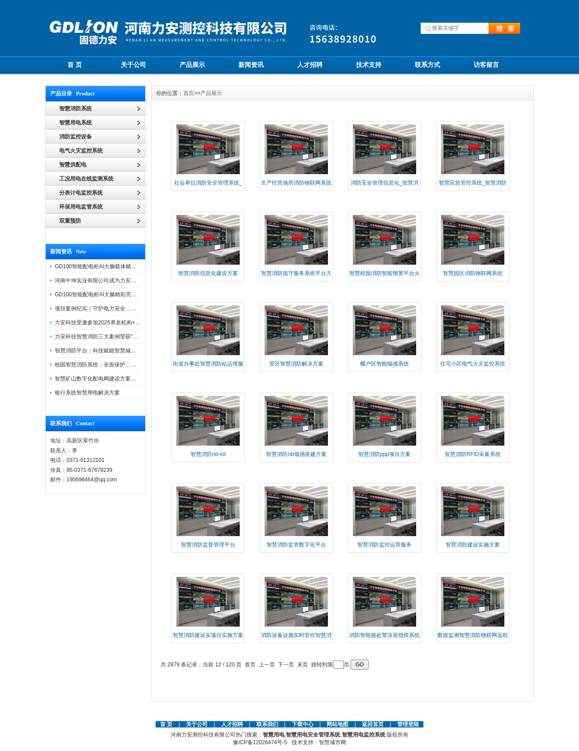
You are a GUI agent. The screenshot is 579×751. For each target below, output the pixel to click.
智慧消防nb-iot (208, 454)
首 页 (74, 64)
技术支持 (368, 64)
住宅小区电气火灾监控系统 (472, 364)
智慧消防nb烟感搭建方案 (296, 454)
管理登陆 (408, 724)
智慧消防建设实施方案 (473, 545)
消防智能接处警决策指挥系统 (384, 635)
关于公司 (133, 64)
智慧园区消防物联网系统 (473, 273)
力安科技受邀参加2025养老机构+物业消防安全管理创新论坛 (127, 322)
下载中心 (302, 724)
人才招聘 (310, 64)
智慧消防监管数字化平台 (296, 545)
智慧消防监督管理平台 (208, 545)
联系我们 (267, 724)
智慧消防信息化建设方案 (208, 273)
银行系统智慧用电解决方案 (87, 393)
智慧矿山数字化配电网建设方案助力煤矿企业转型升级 (120, 379)
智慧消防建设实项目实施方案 (208, 635)
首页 (188, 93)
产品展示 (192, 64)
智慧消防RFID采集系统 (473, 454)
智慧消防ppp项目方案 (384, 454)
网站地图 (337, 724)
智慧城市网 (332, 742)
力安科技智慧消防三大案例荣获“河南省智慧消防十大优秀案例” (130, 336)
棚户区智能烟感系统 (384, 364)
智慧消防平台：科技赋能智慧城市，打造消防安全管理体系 (125, 350)
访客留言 (486, 64)
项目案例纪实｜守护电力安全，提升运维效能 (109, 308)
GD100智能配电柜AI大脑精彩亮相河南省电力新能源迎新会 (125, 294)
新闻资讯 (251, 64)
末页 (302, 664)
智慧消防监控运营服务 (384, 545)
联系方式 (427, 64)
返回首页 (373, 724)
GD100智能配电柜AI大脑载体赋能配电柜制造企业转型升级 (125, 266)
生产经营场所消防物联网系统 (296, 183)
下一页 (286, 664)
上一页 (267, 664)
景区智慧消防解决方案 (296, 364)
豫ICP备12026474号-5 (260, 742)
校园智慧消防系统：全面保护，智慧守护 (103, 364)
